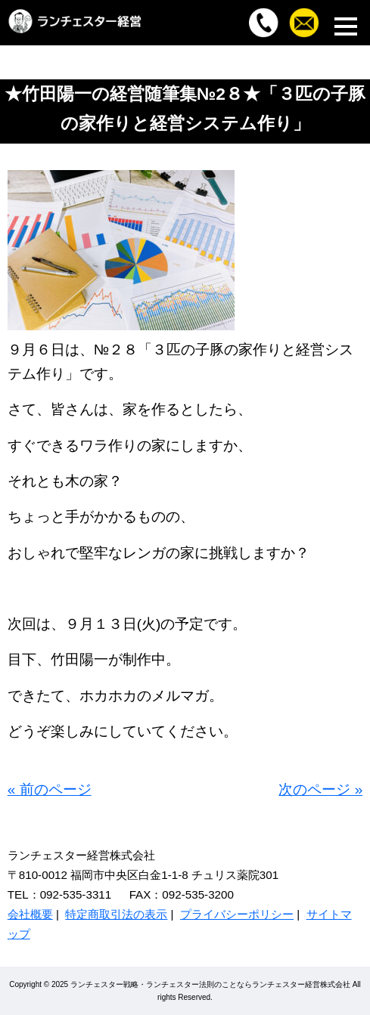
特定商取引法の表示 (116, 914)
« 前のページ (50, 789)
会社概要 (30, 914)
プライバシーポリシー (237, 914)
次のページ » (320, 789)
